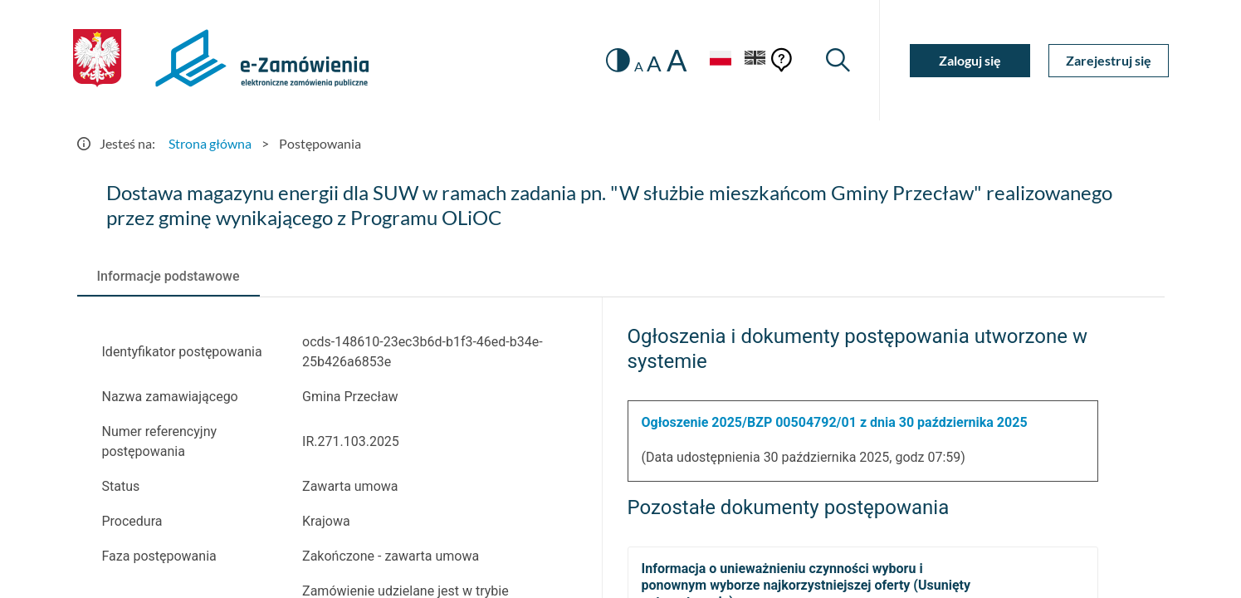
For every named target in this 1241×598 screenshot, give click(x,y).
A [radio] (638, 66)
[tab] (168, 277)
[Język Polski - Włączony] (720, 60)
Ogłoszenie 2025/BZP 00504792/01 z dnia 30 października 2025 (835, 422)
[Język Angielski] (755, 60)
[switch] (618, 60)
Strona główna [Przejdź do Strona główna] (210, 143)
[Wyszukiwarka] (838, 60)
